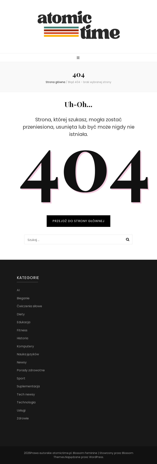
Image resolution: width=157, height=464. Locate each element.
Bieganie (23, 298)
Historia (22, 338)
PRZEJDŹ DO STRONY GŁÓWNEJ (78, 221)
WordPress (96, 457)
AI (18, 290)
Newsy (22, 362)
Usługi (21, 410)
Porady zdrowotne (31, 370)
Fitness (22, 330)
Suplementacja (28, 386)
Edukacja (23, 322)
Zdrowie (23, 418)
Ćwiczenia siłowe (29, 306)
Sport (21, 378)
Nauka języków (28, 354)
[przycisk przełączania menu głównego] (78, 58)
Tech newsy (26, 394)
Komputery (25, 346)
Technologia (26, 402)
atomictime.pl (62, 453)
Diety (21, 314)
